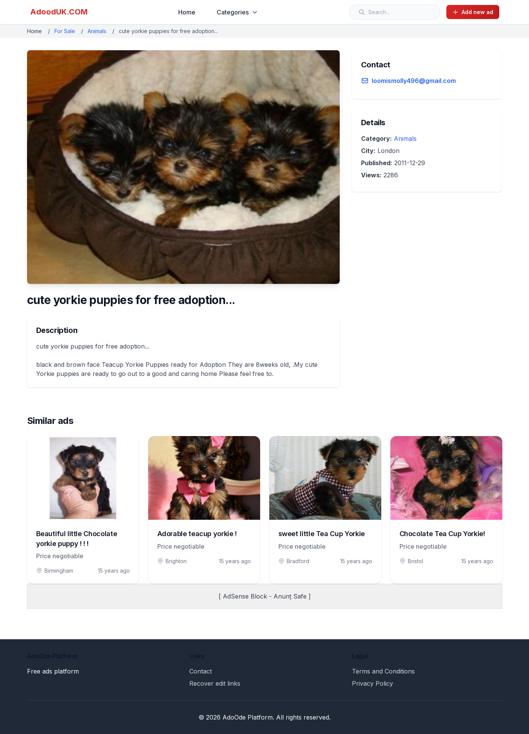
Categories (237, 12)
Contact (200, 671)
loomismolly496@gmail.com (414, 80)
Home (186, 12)
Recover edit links (214, 683)
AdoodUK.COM (59, 11)
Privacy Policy (372, 683)
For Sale (64, 31)
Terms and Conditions (383, 671)
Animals (97, 31)
